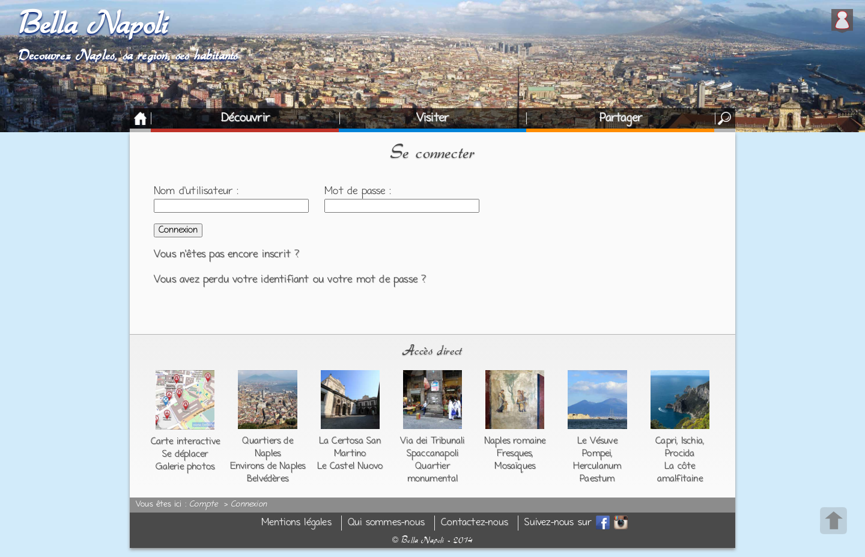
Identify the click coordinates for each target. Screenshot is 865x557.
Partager (621, 118)
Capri (665, 441)
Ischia (692, 441)
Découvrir (245, 118)
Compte (203, 505)
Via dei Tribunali (432, 441)
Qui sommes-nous (386, 523)
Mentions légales (296, 523)
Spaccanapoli (432, 453)
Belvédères (267, 479)
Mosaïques (514, 466)
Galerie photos (185, 467)
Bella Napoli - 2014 (432, 540)
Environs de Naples (268, 466)
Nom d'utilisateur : (196, 191)
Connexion (249, 505)
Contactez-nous (474, 523)
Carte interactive (185, 441)
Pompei (596, 453)
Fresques (514, 453)
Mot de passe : (357, 191)
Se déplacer (185, 454)
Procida (679, 453)
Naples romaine (515, 441)
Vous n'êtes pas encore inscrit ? (226, 254)
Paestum (597, 479)
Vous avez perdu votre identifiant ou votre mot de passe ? (290, 280)
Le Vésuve (597, 441)
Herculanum (597, 466)
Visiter (432, 118)
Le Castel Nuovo (350, 466)
